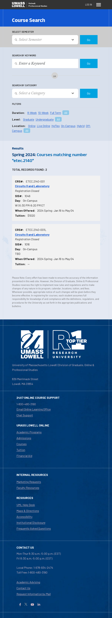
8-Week (32, 112)
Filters (16, 103)
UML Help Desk (25, 505)
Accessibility (24, 516)
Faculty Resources (27, 487)
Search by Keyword (24, 55)
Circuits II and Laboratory (32, 186)
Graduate (28, 119)
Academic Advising (28, 582)
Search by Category (24, 85)
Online (32, 126)
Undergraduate (45, 119)
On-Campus (68, 126)
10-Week (43, 112)
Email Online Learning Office (33, 409)
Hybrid (81, 126)
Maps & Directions (27, 510)
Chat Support (24, 415)
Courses (21, 444)
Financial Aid (24, 455)
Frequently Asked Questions (33, 528)
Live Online (43, 126)
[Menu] (98, 5)
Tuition (20, 450)
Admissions (23, 438)
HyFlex (55, 126)
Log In (88, 4)
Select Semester (23, 31)
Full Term (55, 112)
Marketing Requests (28, 481)
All (65, 112)
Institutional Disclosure (30, 522)
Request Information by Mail (33, 594)
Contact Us (23, 588)
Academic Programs (29, 432)
